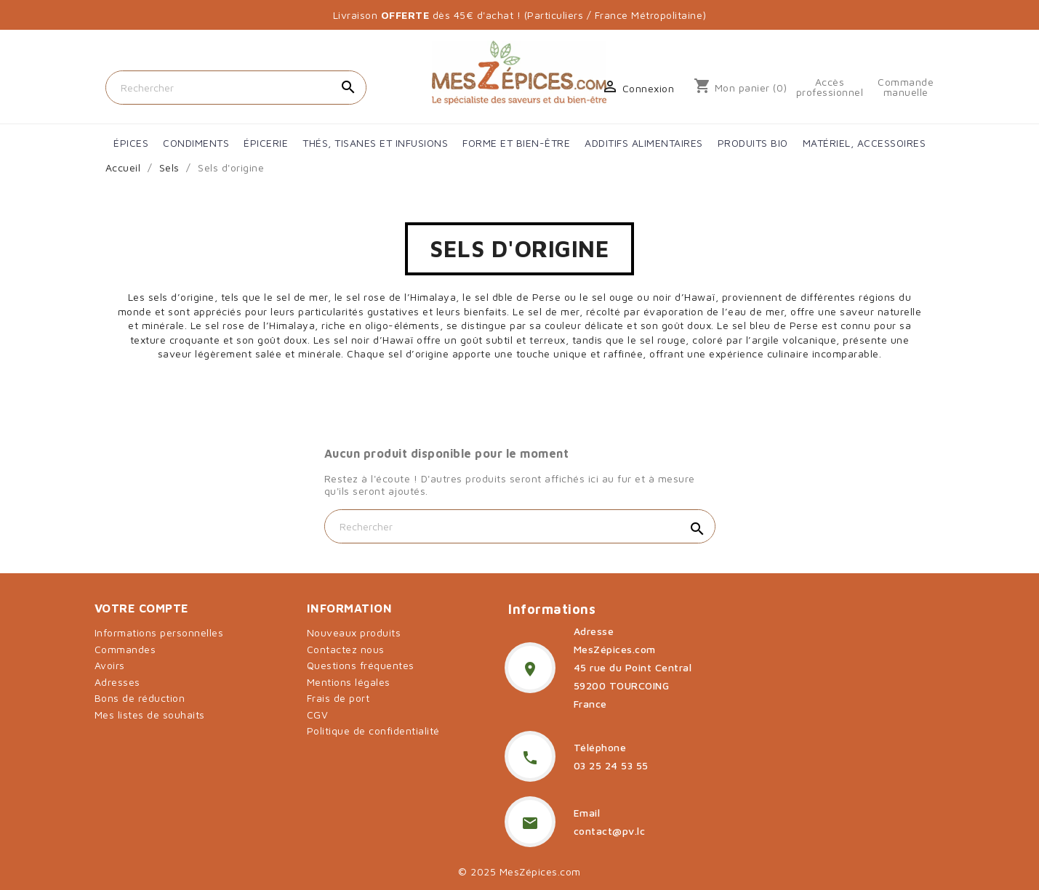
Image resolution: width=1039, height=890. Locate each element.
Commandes (125, 649)
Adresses (117, 682)
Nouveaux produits (354, 632)
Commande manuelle (906, 87)
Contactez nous (346, 649)
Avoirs (110, 665)
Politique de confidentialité (373, 730)
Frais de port (338, 698)
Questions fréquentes (360, 665)
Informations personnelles (159, 632)
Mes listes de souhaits (150, 714)
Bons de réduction (140, 698)
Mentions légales (348, 682)
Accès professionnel (830, 87)
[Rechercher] (236, 87)
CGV (318, 714)
